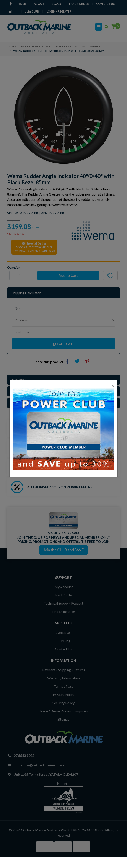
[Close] (112, 385)
